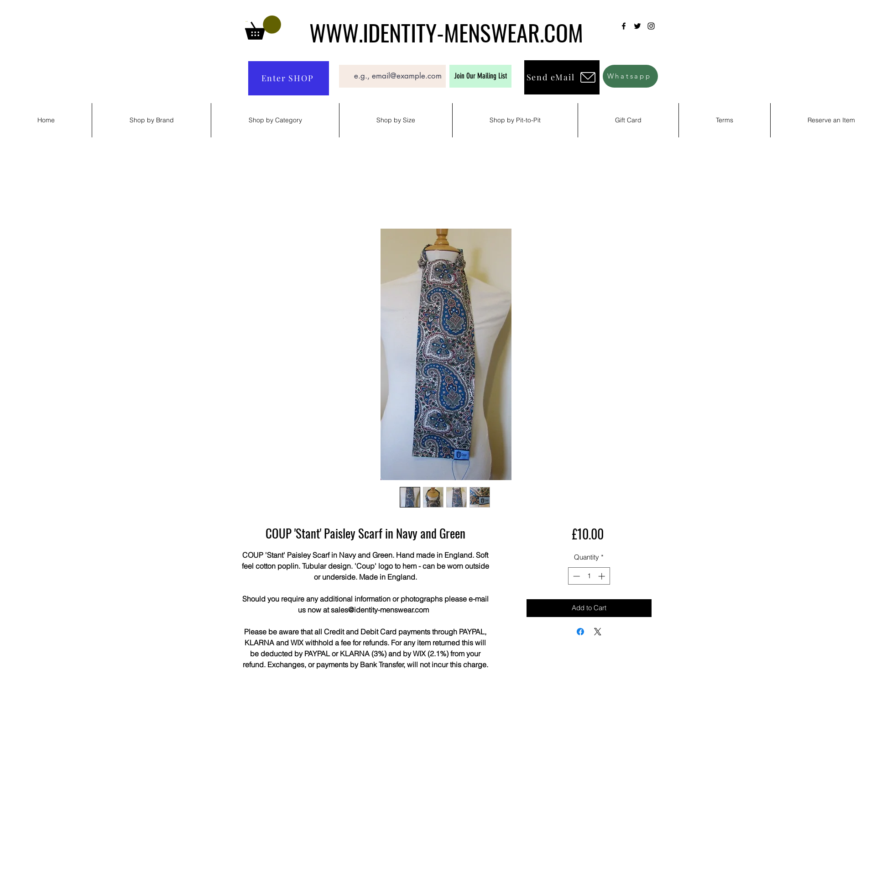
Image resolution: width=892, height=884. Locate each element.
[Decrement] (575, 576)
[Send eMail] (562, 77)
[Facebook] (623, 26)
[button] (263, 28)
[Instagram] (651, 26)
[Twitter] (637, 26)
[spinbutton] (588, 576)
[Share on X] (597, 631)
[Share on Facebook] (580, 631)
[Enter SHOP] (288, 78)
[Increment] (602, 576)
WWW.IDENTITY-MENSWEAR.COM (446, 32)
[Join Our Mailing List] (480, 76)
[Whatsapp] (630, 76)
